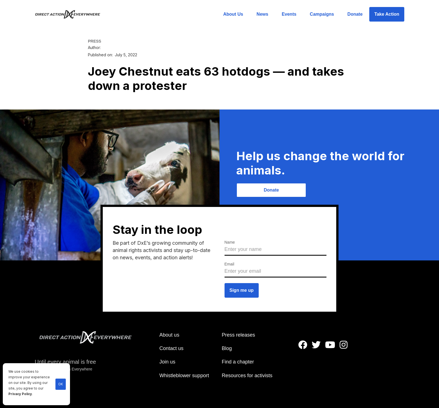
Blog (227, 348)
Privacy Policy (20, 394)
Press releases (238, 335)
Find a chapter (238, 362)
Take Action (386, 14)
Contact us (171, 348)
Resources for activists (247, 375)
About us (169, 335)
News (262, 14)
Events (289, 14)
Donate (355, 14)
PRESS (94, 41)
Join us (167, 362)
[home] (71, 14)
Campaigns (322, 14)
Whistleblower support (184, 375)
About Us (233, 14)
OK (60, 384)
